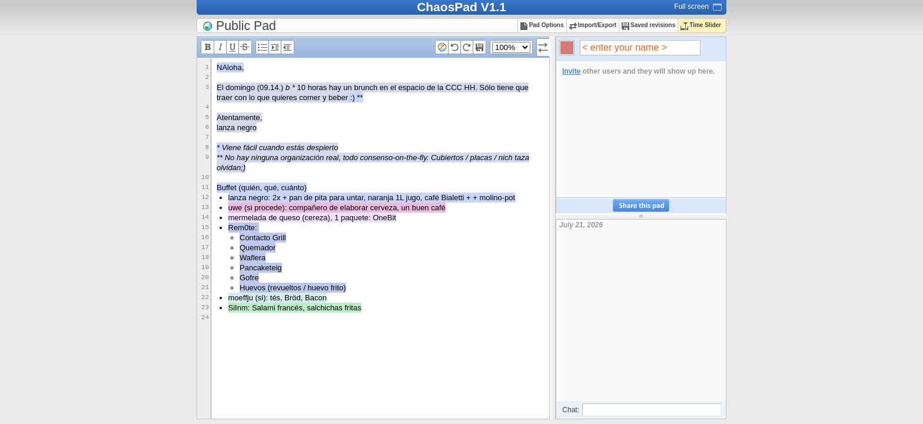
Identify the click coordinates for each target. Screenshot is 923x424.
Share (641, 206)
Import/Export (593, 25)
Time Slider (700, 25)
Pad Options (542, 25)
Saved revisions (648, 25)
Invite (571, 71)
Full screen (691, 6)
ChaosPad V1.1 (461, 7)
